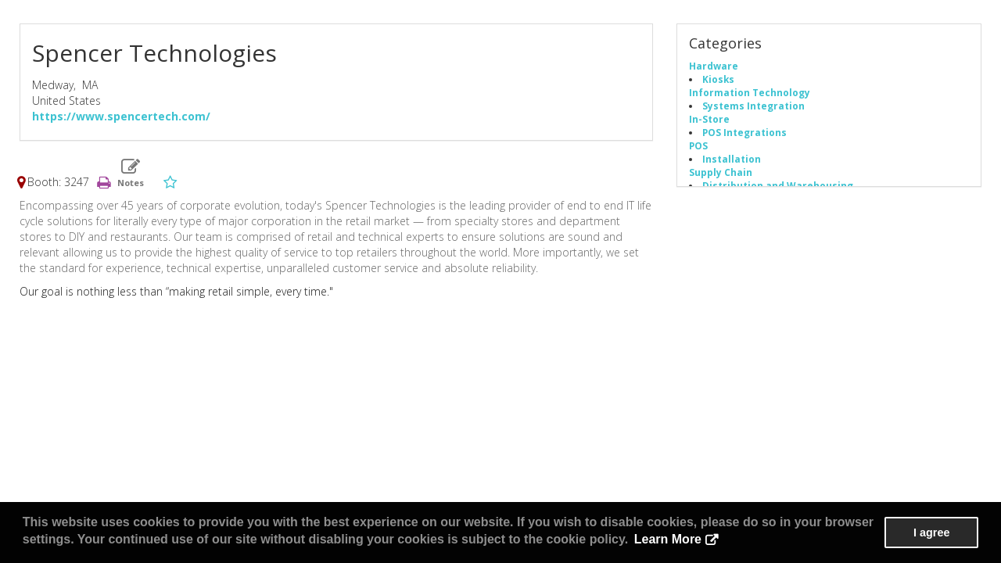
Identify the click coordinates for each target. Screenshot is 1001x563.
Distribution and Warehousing (777, 185)
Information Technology (749, 92)
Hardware (713, 65)
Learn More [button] (667, 539)
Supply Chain (720, 172)
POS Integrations (744, 132)
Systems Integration (753, 105)
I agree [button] (931, 532)
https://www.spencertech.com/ (121, 116)
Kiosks (718, 79)
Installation (731, 158)
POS (698, 145)
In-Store (709, 119)
